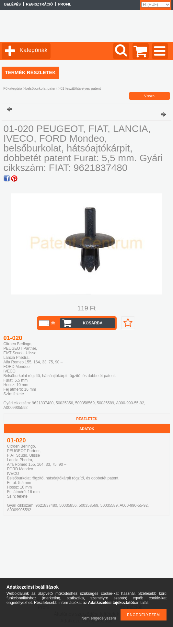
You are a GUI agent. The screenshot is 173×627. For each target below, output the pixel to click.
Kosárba (93, 323)
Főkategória (12, 88)
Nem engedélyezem (98, 618)
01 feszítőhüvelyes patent (80, 88)
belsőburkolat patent (41, 88)
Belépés (12, 4)
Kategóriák (33, 50)
